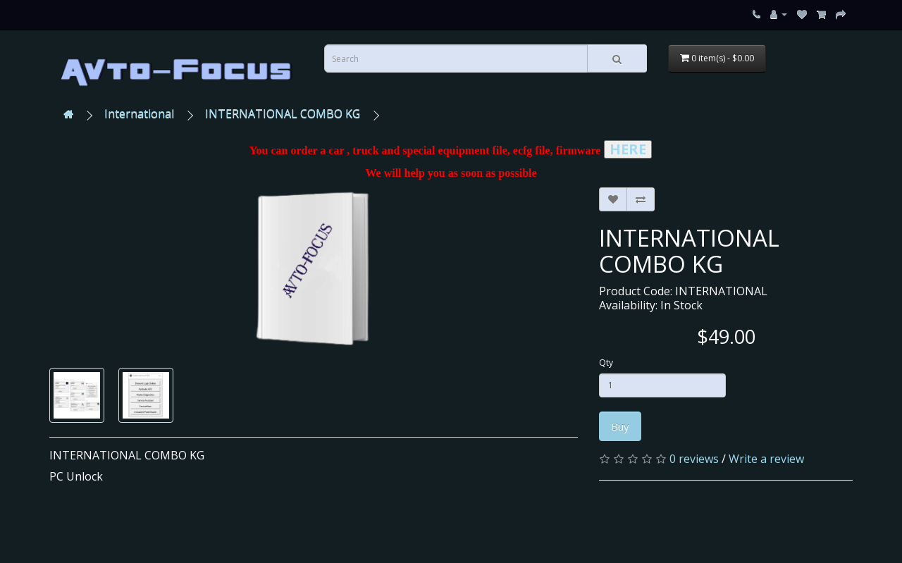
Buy (620, 426)
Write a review (766, 458)
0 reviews (694, 458)
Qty (606, 363)
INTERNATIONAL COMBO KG (282, 113)
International (139, 113)
